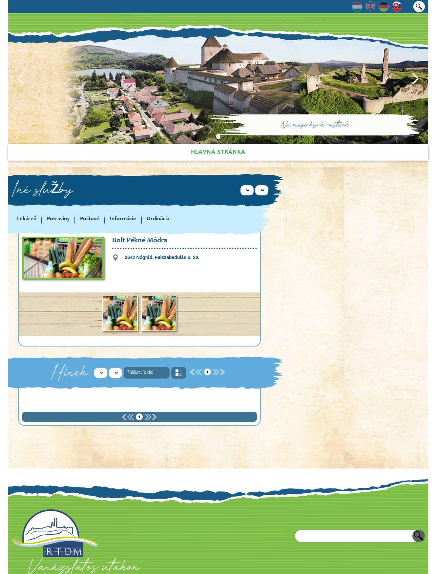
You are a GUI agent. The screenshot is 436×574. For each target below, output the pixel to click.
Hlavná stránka (218, 152)
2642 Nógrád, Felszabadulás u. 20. (162, 257)
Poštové (89, 219)
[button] (21, 78)
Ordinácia (158, 219)
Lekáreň (26, 219)
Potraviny (58, 219)
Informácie (123, 219)
